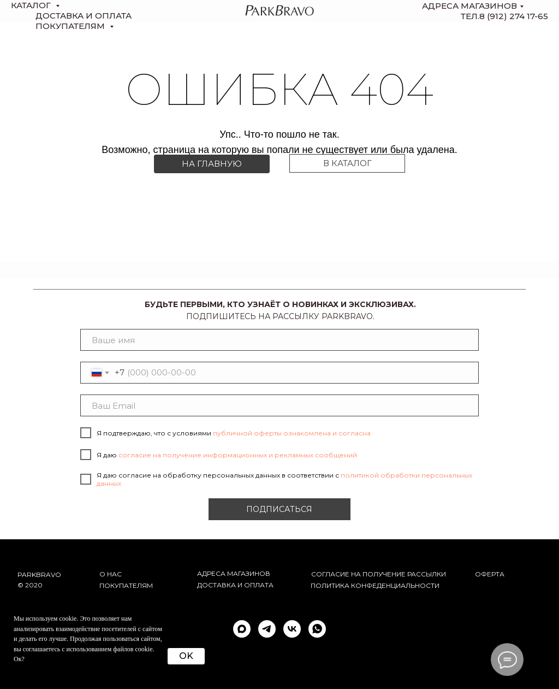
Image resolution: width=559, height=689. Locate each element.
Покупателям (126, 585)
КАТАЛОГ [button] (32, 5)
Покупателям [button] (71, 26)
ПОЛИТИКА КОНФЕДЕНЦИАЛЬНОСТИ (375, 585)
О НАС (110, 574)
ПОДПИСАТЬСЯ (279, 509)
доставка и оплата (83, 15)
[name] (279, 340)
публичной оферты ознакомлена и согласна (292, 433)
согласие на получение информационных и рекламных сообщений (237, 455)
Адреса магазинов (469, 6)
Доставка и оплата (235, 585)
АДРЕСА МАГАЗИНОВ (233, 573)
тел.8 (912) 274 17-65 (504, 16)
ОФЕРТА (489, 574)
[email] (279, 405)
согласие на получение (358, 574)
